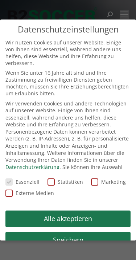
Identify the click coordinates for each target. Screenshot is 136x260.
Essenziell (22, 181)
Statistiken (65, 181)
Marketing (108, 181)
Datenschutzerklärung (32, 167)
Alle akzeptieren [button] (68, 218)
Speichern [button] (68, 239)
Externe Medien (29, 193)
